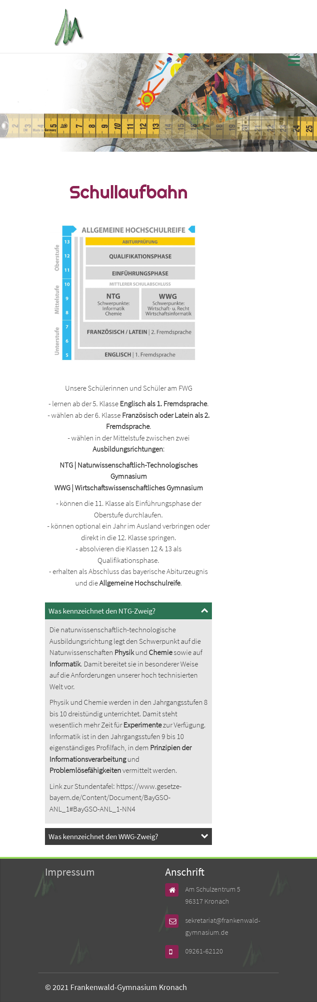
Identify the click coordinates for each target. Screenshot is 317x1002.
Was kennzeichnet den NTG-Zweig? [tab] (102, 611)
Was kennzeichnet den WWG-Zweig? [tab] (103, 836)
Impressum (70, 872)
